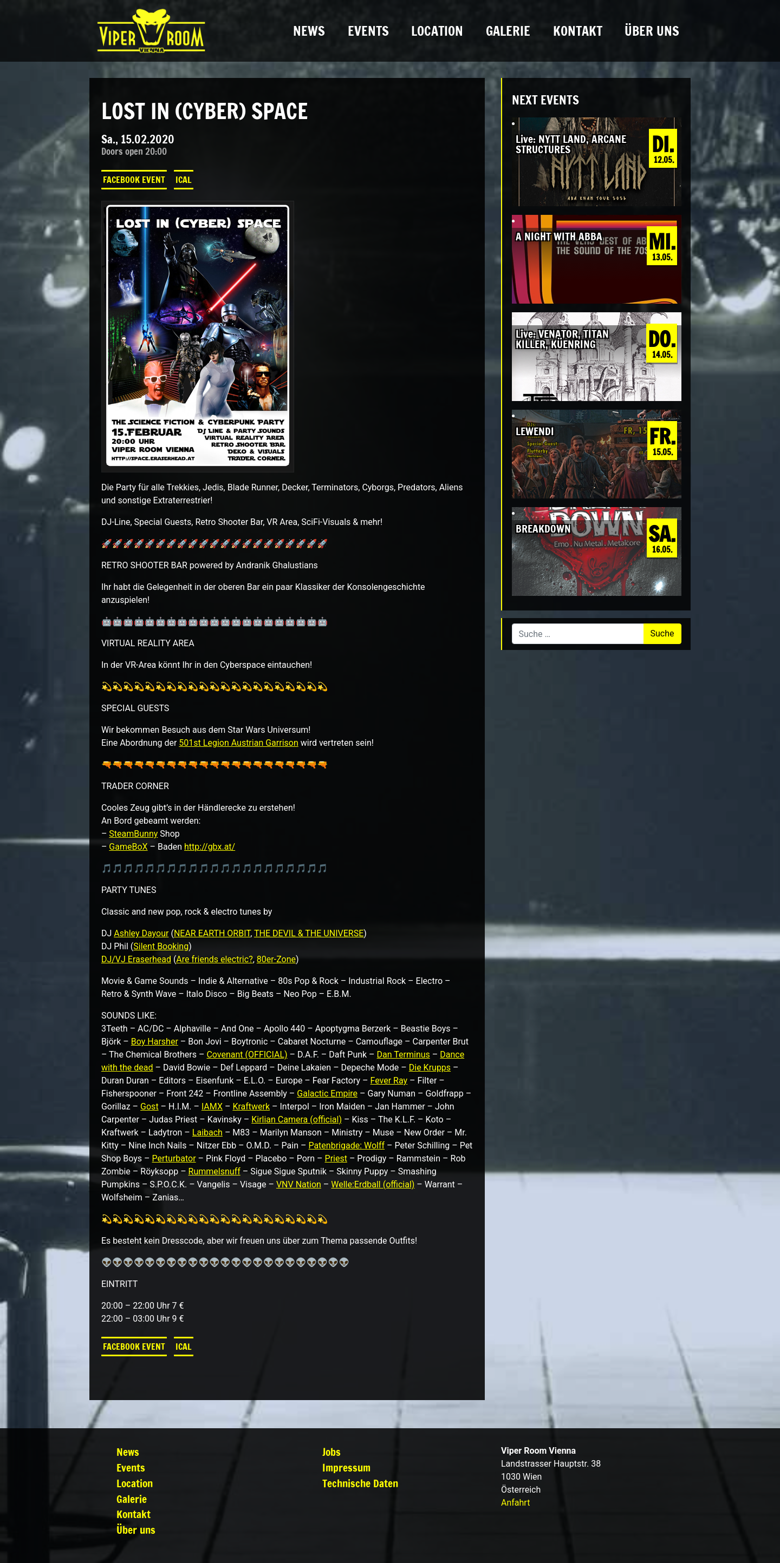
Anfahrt (515, 1503)
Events (368, 31)
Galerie (508, 31)
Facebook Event (134, 180)
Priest (336, 1158)
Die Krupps (430, 1067)
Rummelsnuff (214, 1171)
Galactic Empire (327, 1093)
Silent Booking (160, 946)
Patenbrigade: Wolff (346, 1145)
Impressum (346, 1467)
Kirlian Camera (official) (296, 1119)
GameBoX (128, 847)
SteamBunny (133, 834)
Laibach (207, 1132)
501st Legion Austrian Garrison (238, 743)
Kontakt (577, 31)
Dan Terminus (403, 1054)
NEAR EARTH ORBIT (212, 933)
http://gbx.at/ (209, 847)
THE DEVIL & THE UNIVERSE (308, 933)
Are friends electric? (214, 959)
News (309, 31)
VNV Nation (298, 1184)
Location (437, 31)
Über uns (652, 31)
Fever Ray (389, 1080)
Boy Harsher (154, 1041)
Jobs (331, 1451)
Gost (149, 1106)
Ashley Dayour (141, 933)
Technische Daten (360, 1483)
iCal (184, 180)
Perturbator (174, 1158)
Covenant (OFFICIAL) (246, 1054)
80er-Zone (276, 959)
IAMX (212, 1106)
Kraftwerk (251, 1106)
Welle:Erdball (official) (372, 1184)
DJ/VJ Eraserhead (136, 959)
